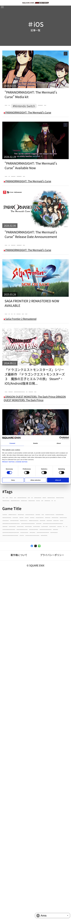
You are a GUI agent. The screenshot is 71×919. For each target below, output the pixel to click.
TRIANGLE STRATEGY (48, 670)
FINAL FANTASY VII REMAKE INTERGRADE (25, 661)
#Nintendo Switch (44, 192)
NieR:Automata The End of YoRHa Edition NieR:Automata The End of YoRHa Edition (33, 857)
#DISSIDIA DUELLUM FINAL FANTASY (23, 578)
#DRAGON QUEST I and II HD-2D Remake (25, 588)
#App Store (24, 564)
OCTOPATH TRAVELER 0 (16, 651)
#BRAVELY (60, 564)
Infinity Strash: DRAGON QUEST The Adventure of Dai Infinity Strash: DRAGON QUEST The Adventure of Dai (31, 753)
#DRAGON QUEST (33, 430)
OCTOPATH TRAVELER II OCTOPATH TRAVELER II (29, 809)
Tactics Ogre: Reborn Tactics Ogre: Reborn (25, 834)
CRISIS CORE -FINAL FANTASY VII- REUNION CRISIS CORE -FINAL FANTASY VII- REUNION (33, 828)
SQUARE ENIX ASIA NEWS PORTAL (21, 875)
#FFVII (7, 616)
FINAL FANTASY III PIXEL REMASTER (22, 778)
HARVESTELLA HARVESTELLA (19, 839)
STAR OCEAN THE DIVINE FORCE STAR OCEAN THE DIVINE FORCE (34, 845)
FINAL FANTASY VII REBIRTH (18, 747)
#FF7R (55, 612)
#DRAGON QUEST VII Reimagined (21, 607)
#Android (12, 106)
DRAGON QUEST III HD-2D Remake (22, 689)
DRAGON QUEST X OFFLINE (51, 722)
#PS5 (47, 344)
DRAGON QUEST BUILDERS (18, 722)
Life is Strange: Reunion (16, 632)
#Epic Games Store (52, 607)
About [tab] (59, 443)
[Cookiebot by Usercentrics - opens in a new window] (61, 438)
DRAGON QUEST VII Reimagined (20, 642)
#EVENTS (8, 612)
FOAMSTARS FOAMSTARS (17, 759)
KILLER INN (39, 651)
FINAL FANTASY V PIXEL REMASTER (22, 769)
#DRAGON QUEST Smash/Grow (20, 602)
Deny (13, 480)
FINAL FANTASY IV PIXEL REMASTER (22, 773)
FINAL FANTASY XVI (14, 675)
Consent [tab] (12, 443)
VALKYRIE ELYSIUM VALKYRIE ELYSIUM (23, 851)
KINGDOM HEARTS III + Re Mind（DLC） (24, 708)
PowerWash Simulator (15, 792)
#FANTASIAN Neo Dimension (33, 612)
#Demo (23, 574)
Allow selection (35, 480)
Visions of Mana (12, 727)
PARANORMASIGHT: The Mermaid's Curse (27, 127)
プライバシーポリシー (52, 896)
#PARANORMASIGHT (19, 121)
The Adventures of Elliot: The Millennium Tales (28, 646)
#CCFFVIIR (9, 574)
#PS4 (36, 344)
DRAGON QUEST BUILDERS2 (18, 718)
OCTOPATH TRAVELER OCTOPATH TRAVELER (27, 703)
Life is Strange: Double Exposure (20, 699)
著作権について (19, 896)
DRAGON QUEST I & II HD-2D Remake (23, 694)
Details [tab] (35, 443)
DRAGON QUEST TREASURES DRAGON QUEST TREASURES (34, 805)
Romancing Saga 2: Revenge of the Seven (25, 680)
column (46, 792)
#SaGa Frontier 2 (16, 350)
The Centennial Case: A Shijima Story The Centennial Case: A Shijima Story (34, 870)
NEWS (35, 792)
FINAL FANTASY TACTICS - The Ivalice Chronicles (28, 656)
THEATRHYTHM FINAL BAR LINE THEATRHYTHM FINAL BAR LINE (34, 816)
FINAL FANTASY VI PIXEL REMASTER (22, 764)
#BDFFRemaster (42, 564)
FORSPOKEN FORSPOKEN (17, 822)
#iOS (25, 106)
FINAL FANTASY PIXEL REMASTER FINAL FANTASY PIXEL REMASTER (32, 799)
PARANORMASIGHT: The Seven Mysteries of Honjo (32, 529)
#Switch (51, 350)
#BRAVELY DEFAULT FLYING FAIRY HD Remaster (28, 569)
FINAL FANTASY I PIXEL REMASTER (21, 788)
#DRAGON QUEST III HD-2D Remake (22, 593)
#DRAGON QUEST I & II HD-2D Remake (23, 583)
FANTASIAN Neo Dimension (18, 684)
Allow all (58, 480)
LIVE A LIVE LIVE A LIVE (15, 863)
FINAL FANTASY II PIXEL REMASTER (22, 783)
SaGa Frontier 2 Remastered (20, 356)
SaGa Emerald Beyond (39, 675)
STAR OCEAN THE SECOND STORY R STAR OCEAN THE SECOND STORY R (32, 741)
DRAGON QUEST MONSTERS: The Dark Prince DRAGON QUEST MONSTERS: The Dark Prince (32, 733)
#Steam (41, 121)
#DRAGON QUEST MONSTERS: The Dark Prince (28, 597)
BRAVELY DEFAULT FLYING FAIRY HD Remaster (27, 665)
